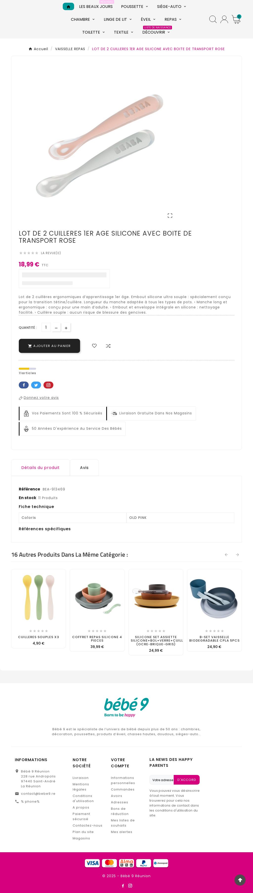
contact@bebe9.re (38, 793)
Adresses (119, 802)
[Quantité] (46, 327)
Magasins (81, 838)
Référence (30, 489)
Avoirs (116, 795)
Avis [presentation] (84, 467)
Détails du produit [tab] (40, 467)
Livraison (81, 777)
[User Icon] (224, 19)
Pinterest (48, 385)
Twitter (36, 385)
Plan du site (83, 832)
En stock (27, 498)
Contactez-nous (88, 825)
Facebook (24, 385)
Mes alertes (121, 832)
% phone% (30, 801)
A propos (81, 807)
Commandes (123, 789)
